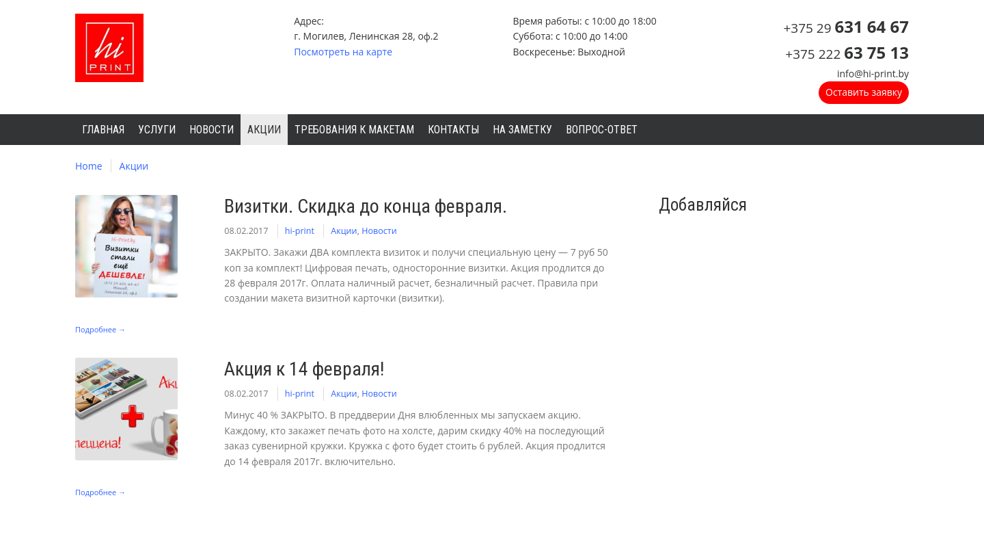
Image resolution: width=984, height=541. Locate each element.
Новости (379, 231)
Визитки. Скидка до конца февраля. (365, 206)
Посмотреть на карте (343, 51)
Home (88, 165)
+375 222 (847, 54)
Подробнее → (100, 329)
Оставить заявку (863, 91)
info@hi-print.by (873, 73)
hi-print (299, 231)
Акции (134, 165)
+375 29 (846, 28)
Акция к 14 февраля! (304, 369)
